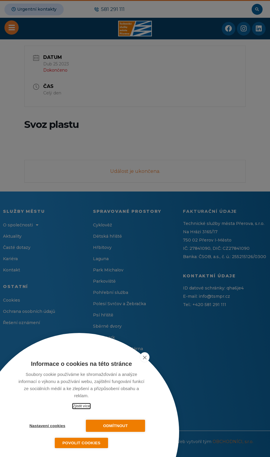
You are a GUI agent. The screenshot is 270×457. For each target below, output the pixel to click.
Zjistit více (81, 406)
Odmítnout (115, 426)
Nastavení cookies (47, 426)
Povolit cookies (81, 443)
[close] (145, 357)
